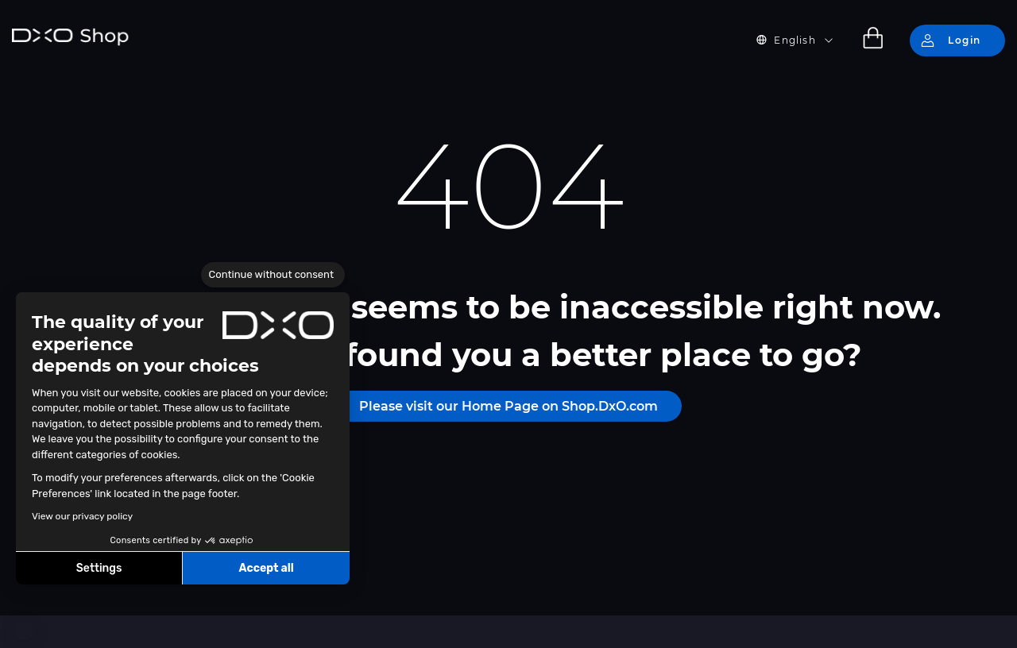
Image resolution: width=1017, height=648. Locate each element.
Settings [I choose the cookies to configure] (99, 568)
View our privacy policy (82, 516)
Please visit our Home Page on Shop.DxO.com (508, 406)
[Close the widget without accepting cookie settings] (273, 274)
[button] (23, 630)
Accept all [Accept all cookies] (265, 568)
